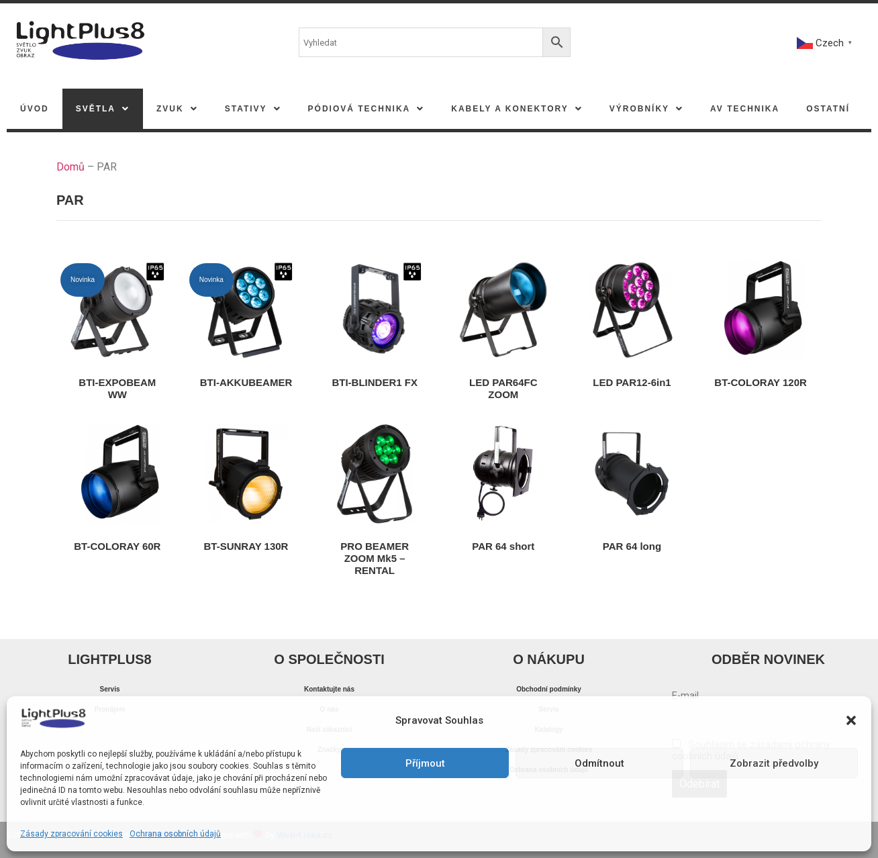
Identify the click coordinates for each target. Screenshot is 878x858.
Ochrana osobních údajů (175, 834)
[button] (851, 720)
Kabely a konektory (516, 108)
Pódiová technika (366, 108)
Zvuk (177, 108)
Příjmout (425, 763)
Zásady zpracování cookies (71, 834)
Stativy (253, 108)
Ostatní (828, 108)
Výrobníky (646, 108)
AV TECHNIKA (744, 108)
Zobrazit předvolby (774, 763)
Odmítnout (599, 763)
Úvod (34, 108)
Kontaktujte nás (329, 689)
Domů (70, 166)
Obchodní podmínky (548, 689)
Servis (109, 689)
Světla (103, 108)
